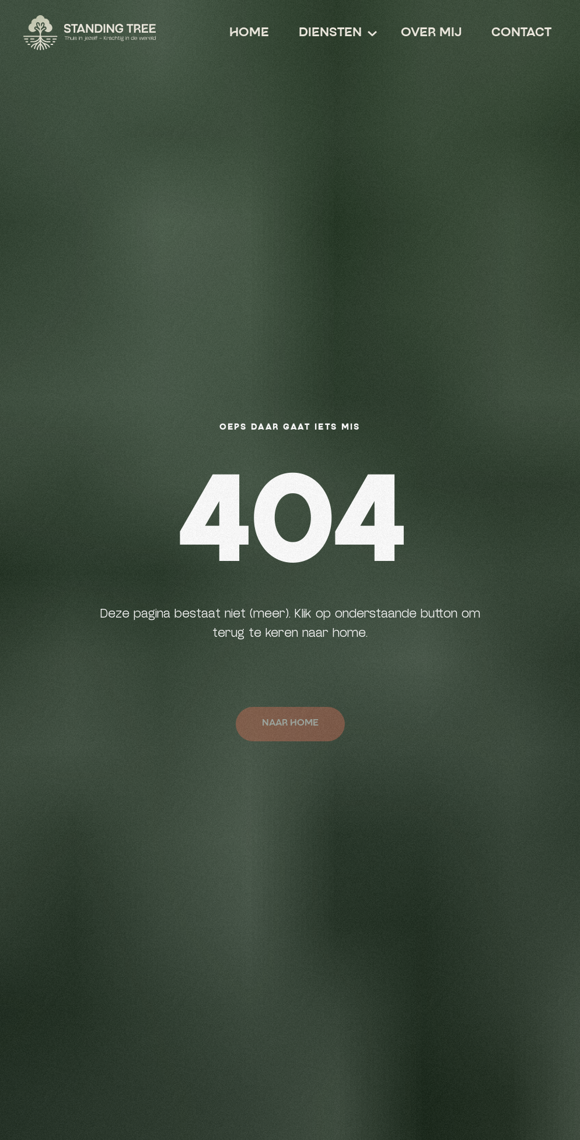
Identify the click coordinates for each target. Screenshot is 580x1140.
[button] (330, 33)
